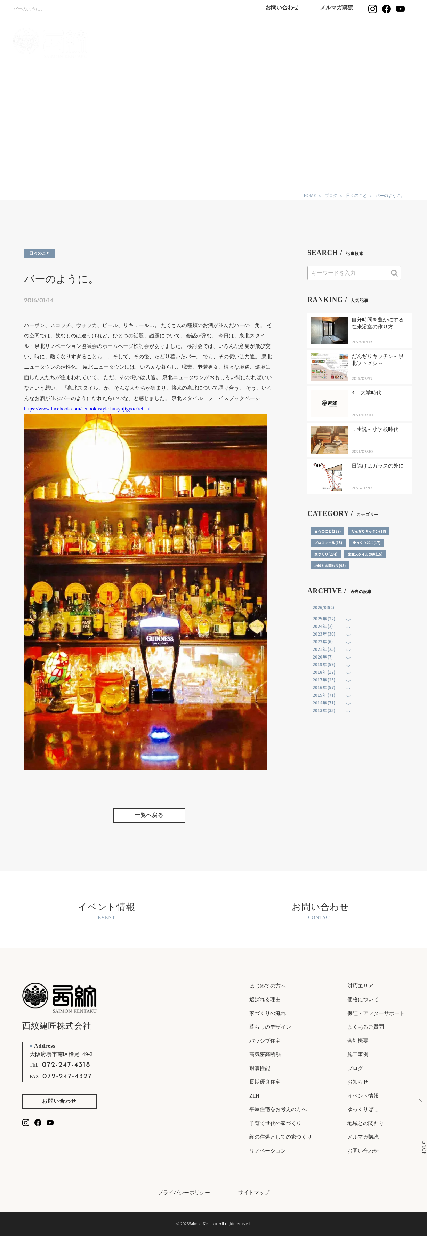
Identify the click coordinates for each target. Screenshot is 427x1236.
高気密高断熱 (265, 1054)
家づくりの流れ (267, 1013)
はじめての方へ (267, 986)
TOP (153, 43)
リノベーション (267, 1151)
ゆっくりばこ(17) (366, 542)
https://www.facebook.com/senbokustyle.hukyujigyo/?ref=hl (87, 409)
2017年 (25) (324, 680)
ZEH (254, 1096)
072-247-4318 (66, 1065)
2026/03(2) (323, 607)
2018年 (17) (324, 672)
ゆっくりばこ (336, 43)
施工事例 (290, 43)
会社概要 (357, 1041)
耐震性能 (259, 1068)
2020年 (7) (323, 657)
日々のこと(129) (327, 531)
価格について (363, 999)
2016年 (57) (324, 687)
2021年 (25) (324, 649)
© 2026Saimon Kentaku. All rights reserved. (213, 1223)
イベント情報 (381, 43)
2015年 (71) (324, 695)
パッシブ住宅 (265, 1041)
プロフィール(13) (328, 542)
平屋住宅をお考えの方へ (278, 1109)
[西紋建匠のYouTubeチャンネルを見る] (400, 9)
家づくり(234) (325, 554)
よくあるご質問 (365, 1027)
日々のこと (39, 253)
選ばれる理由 (244, 43)
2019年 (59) (324, 664)
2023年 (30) (324, 634)
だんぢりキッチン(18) (368, 531)
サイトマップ (253, 1192)
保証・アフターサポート (376, 1013)
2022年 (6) (323, 641)
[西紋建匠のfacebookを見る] (386, 9)
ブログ (355, 1068)
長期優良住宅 (265, 1082)
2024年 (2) (323, 626)
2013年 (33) (324, 710)
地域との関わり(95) (330, 565)
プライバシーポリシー (184, 1192)
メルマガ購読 (336, 7)
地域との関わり (365, 1123)
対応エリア (360, 986)
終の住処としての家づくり (280, 1137)
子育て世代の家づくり (275, 1123)
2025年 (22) (324, 618)
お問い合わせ (282, 7)
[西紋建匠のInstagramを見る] (372, 9)
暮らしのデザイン (270, 1027)
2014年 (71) (324, 702)
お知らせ (357, 1082)
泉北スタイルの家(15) (365, 554)
